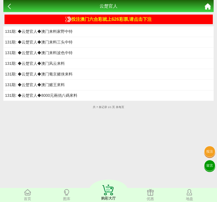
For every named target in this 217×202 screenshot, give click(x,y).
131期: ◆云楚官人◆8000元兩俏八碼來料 (41, 95)
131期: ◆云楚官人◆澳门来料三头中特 (39, 42)
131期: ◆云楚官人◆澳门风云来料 (35, 63)
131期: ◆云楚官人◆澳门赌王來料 (35, 84)
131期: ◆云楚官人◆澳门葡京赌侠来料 (39, 74)
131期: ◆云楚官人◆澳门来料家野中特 (39, 31)
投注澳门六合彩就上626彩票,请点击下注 (108, 19)
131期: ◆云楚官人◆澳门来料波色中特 (39, 52)
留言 (209, 165)
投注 (209, 151)
